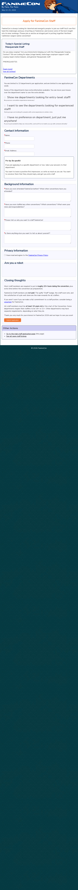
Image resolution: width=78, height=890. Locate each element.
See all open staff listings (16, 343)
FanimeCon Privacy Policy (38, 262)
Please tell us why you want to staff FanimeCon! (23, 223)
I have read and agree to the (26, 262)
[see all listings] (9, 71)
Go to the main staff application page (20, 340)
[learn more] (7, 69)
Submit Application (12, 327)
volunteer (8, 308)
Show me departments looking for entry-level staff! (38, 97)
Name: (7, 135)
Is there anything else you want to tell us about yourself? (27, 238)
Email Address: (10, 150)
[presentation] (21, 276)
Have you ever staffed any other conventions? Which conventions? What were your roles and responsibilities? (37, 207)
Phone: (7, 143)
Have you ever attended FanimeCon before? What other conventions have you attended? (35, 190)
